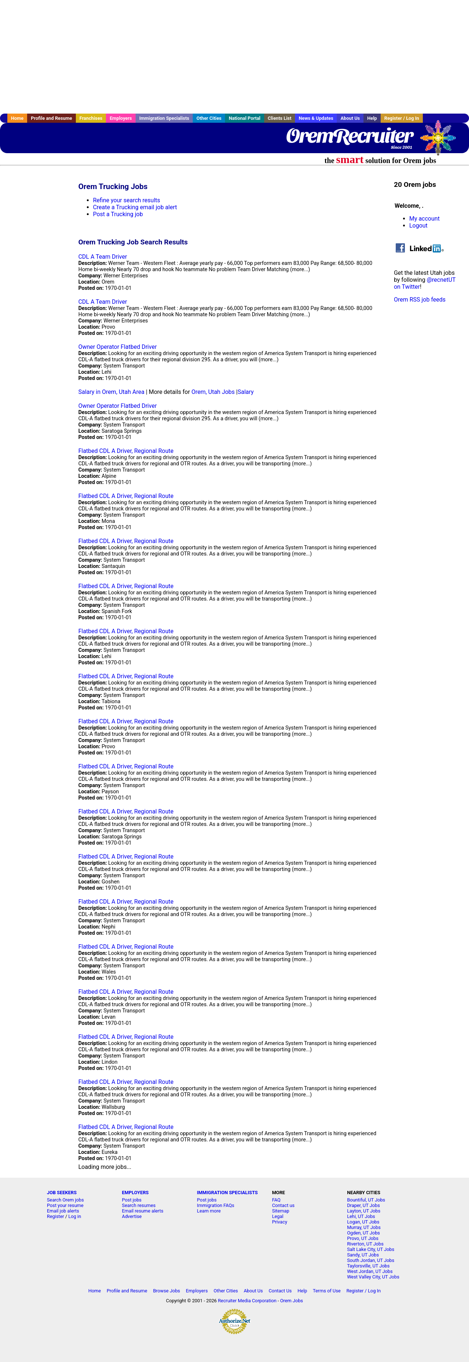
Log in (75, 1216)
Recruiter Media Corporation (247, 1300)
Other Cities (208, 118)
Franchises (91, 118)
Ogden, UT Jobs (363, 1233)
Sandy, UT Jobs (363, 1255)
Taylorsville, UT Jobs (368, 1266)
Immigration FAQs (215, 1205)
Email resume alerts (142, 1211)
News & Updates (316, 118)
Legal (277, 1216)
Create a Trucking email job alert (135, 207)
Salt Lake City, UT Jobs (370, 1249)
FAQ (276, 1200)
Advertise (132, 1216)
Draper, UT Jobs (363, 1205)
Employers (121, 118)
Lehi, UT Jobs (361, 1216)
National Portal (244, 118)
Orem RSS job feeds (420, 299)
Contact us (283, 1205)
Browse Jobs (166, 1290)
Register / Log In (401, 118)
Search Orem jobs (65, 1200)
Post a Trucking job (118, 214)
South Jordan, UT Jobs (370, 1260)
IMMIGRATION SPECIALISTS (227, 1192)
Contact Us (280, 1290)
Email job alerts (63, 1211)
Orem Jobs (291, 1300)
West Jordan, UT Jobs (369, 1271)
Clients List (280, 118)
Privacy (279, 1222)
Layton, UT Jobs (363, 1211)
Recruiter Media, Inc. (441, 141)
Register (55, 1216)
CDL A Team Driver (102, 256)
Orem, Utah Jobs (212, 391)
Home (17, 118)
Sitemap (280, 1211)
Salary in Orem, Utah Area (111, 391)
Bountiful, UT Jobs (366, 1200)
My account (424, 218)
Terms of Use (327, 1290)
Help (372, 118)
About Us (350, 118)
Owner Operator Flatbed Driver (117, 346)
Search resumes (139, 1205)
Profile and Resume (51, 118)
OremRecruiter (349, 135)
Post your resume (65, 1205)
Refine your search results (126, 200)
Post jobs (131, 1200)
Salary (245, 391)
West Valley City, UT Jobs (373, 1277)
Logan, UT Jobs (363, 1222)
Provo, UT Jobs (362, 1238)
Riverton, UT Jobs (365, 1244)
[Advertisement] (234, 56)
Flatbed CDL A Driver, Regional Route (126, 450)
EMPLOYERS (135, 1192)
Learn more (209, 1211)
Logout (418, 225)
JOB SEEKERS (62, 1192)
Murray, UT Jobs (364, 1227)
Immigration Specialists (164, 118)
